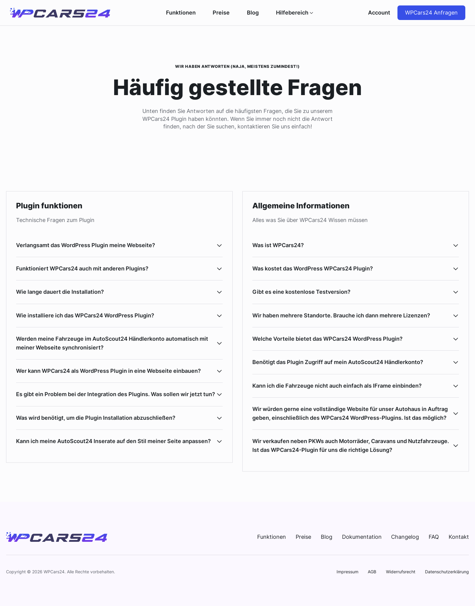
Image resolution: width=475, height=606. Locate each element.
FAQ (434, 537)
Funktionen (181, 12)
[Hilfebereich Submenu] (310, 12)
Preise (221, 12)
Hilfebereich (292, 12)
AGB (372, 571)
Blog (253, 12)
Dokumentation (362, 537)
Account (379, 12)
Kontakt (459, 537)
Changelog (405, 537)
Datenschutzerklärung (447, 571)
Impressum (347, 571)
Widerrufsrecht (400, 571)
